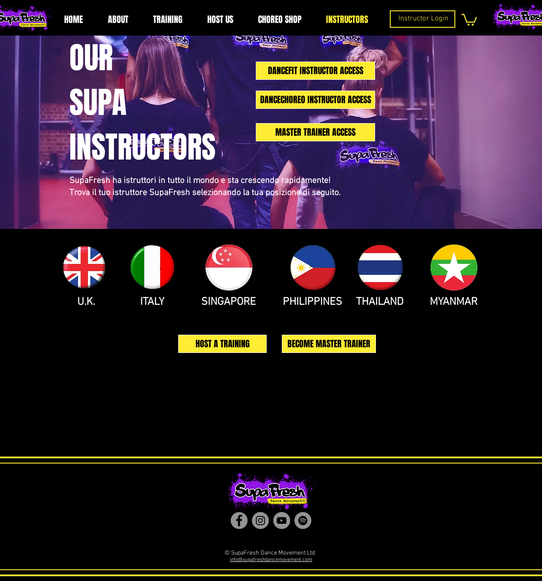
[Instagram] (260, 520)
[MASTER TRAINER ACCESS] (315, 132)
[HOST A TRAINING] (222, 344)
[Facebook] (239, 520)
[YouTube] (281, 520)
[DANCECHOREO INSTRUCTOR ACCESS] (315, 100)
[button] (469, 19)
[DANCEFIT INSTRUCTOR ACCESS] (315, 71)
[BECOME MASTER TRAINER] (329, 344)
